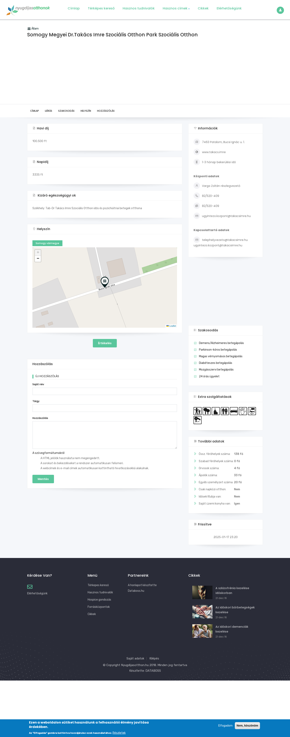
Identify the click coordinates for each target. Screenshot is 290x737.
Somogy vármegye (47, 243)
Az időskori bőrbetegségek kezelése (235, 609)
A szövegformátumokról (48, 453)
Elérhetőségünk (229, 8)
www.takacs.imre (210, 152)
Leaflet (171, 326)
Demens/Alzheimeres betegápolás (221, 343)
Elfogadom (225, 725)
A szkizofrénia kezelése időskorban (232, 590)
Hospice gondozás (99, 599)
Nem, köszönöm (247, 725)
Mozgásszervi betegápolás (216, 369)
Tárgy (35, 401)
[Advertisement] (145, 74)
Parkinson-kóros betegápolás (218, 349)
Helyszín (86, 111)
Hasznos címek (176, 8)
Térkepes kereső (98, 585)
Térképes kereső (101, 8)
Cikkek (203, 8)
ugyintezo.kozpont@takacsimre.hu (222, 216)
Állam (35, 28)
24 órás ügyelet (209, 376)
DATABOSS (153, 671)
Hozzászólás (106, 111)
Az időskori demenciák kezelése (231, 629)
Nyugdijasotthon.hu (135, 665)
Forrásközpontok (99, 607)
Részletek (119, 733)
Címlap (74, 8)
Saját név (38, 384)
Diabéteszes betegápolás (215, 363)
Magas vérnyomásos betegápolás (220, 356)
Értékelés (105, 343)
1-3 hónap (209, 162)
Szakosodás (66, 111)
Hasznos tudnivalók (139, 8)
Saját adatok (135, 658)
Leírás (48, 111)
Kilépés (154, 658)
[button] (104, 282)
